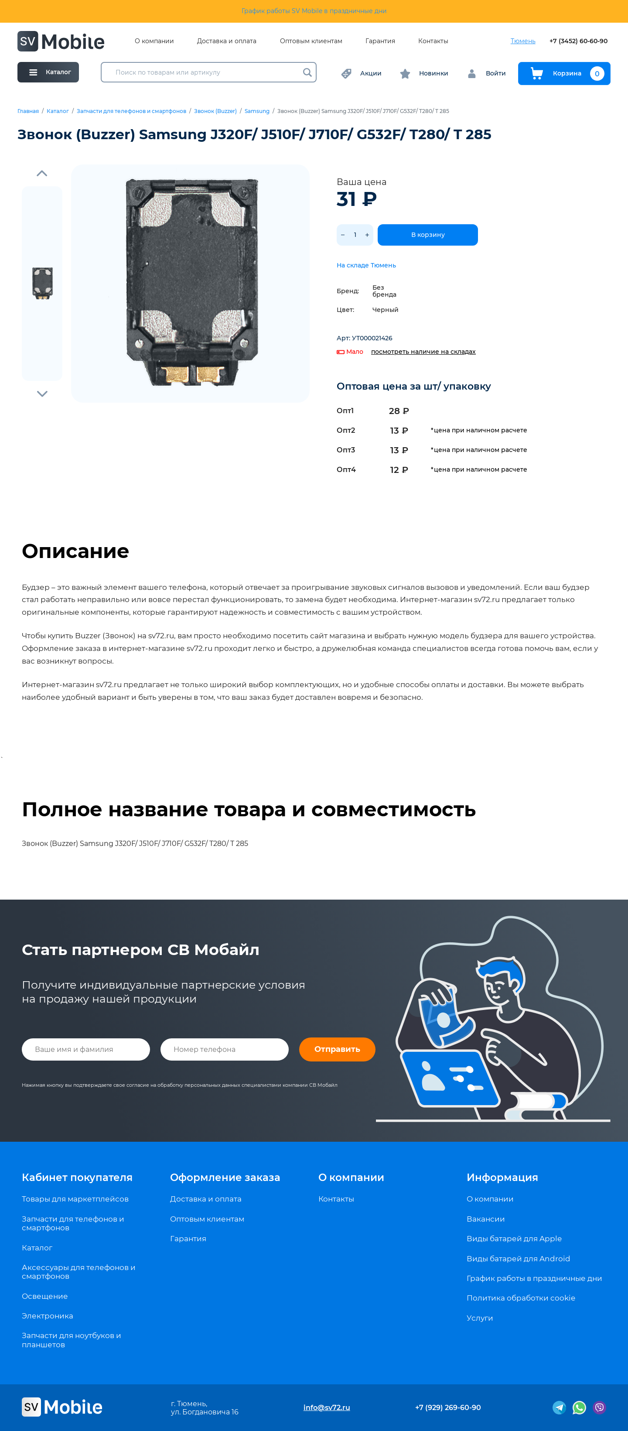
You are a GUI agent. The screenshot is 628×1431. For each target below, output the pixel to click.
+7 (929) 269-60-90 (448, 1408)
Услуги (480, 1318)
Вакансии (486, 1219)
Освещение (45, 1296)
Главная (28, 111)
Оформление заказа (225, 1177)
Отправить (337, 1049)
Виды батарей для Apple (514, 1238)
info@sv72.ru (327, 1408)
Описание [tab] (76, 551)
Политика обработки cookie (521, 1298)
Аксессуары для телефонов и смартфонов (79, 1271)
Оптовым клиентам (311, 41)
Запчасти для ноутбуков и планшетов (71, 1340)
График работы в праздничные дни (534, 1278)
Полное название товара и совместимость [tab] (249, 809)
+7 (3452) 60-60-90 (579, 41)
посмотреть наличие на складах (423, 352)
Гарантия (380, 41)
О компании (154, 41)
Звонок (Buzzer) (215, 111)
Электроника (47, 1315)
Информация (502, 1177)
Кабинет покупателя (77, 1177)
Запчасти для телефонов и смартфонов (131, 111)
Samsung (257, 111)
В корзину (428, 235)
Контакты (433, 41)
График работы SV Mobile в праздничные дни (314, 11)
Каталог (58, 111)
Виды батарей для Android (518, 1258)
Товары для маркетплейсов (75, 1199)
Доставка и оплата (226, 41)
